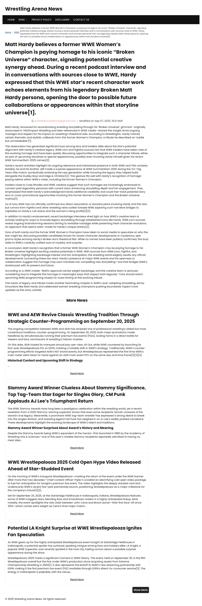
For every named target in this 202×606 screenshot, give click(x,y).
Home (8, 32)
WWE (23, 19)
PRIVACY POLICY (41, 19)
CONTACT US (81, 19)
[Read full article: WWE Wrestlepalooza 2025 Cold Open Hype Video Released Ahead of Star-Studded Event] (77, 488)
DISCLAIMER (62, 19)
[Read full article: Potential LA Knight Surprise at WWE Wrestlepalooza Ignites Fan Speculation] (77, 553)
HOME (11, 19)
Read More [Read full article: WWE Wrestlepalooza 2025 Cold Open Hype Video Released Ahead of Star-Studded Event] (77, 514)
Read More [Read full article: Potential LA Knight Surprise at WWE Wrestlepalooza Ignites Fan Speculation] (77, 579)
